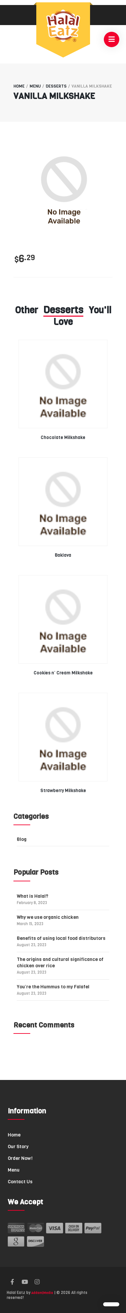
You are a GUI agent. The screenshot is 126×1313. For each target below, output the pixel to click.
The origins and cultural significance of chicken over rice (60, 965)
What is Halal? (32, 899)
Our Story (18, 1146)
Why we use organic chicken (48, 920)
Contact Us (20, 1182)
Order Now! (20, 1158)
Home (19, 86)
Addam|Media (42, 1293)
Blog (22, 839)
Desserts (56, 86)
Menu (35, 86)
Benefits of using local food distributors (61, 941)
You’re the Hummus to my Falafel (53, 990)
